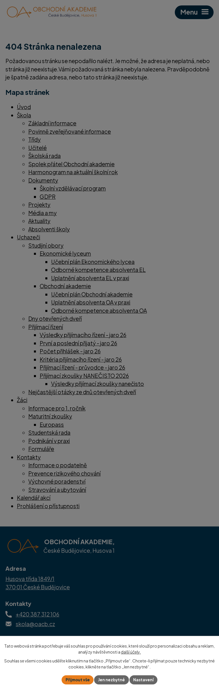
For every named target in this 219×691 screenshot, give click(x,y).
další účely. (131, 651)
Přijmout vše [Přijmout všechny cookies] (77, 679)
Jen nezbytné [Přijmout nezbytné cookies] (111, 679)
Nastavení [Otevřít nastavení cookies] (144, 679)
